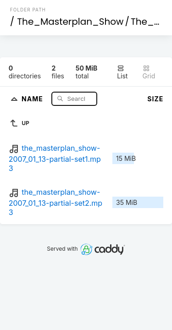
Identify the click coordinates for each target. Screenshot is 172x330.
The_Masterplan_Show (70, 21)
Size (155, 99)
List (122, 72)
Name (33, 98)
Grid (149, 72)
